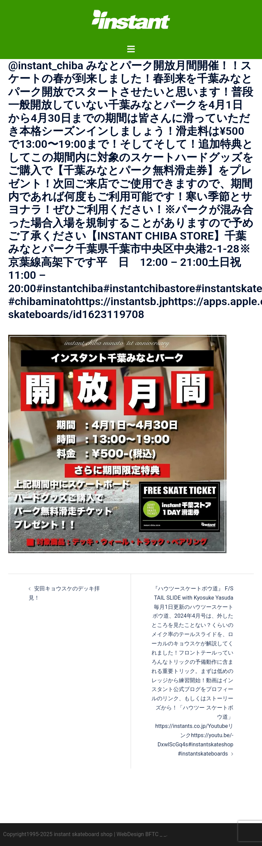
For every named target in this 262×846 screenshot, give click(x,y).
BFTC (152, 834)
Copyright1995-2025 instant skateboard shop (58, 834)
